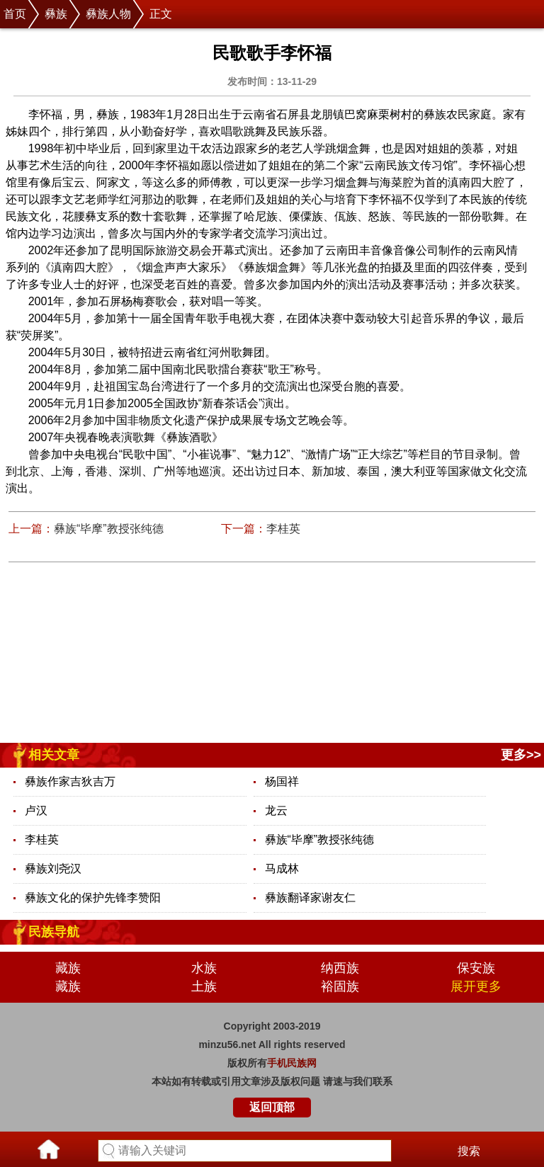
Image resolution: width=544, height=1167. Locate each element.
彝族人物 (108, 14)
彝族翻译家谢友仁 (310, 898)
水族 (204, 968)
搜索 (469, 1151)
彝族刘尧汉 (53, 869)
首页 (15, 14)
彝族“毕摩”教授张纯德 (109, 529)
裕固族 (340, 986)
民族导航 (53, 932)
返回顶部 (272, 1107)
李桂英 (283, 529)
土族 (204, 986)
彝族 (56, 14)
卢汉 (36, 810)
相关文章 (53, 755)
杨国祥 (282, 781)
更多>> (521, 755)
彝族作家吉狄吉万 (70, 781)
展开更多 (476, 986)
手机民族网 (292, 1063)
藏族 (68, 968)
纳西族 (340, 968)
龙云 (276, 810)
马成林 (282, 869)
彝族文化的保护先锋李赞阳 (93, 898)
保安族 (476, 968)
